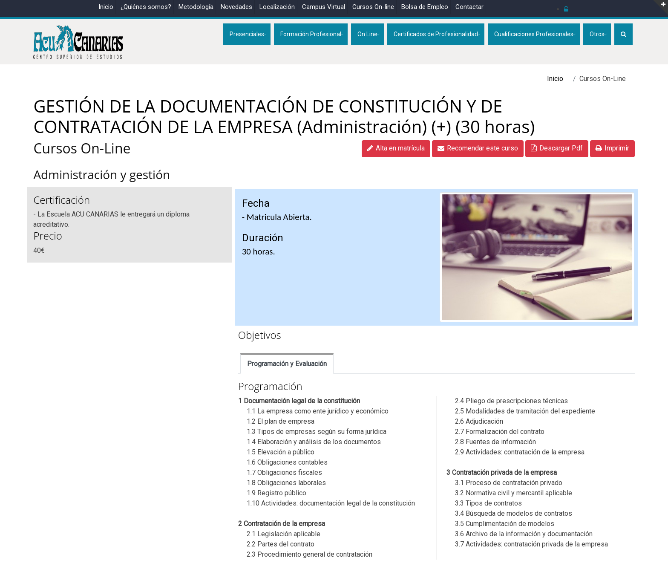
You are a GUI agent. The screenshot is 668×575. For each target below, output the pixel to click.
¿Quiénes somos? (146, 7)
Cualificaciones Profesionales (533, 34)
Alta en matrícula (396, 148)
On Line (367, 34)
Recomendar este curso (478, 148)
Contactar (469, 7)
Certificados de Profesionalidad (436, 34)
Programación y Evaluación (287, 364)
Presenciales (247, 34)
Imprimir (612, 148)
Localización (277, 7)
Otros (597, 34)
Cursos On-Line (81, 148)
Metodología (196, 7)
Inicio (105, 7)
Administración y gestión (104, 174)
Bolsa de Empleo (424, 7)
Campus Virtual (323, 7)
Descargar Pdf (557, 148)
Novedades (236, 7)
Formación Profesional (310, 34)
